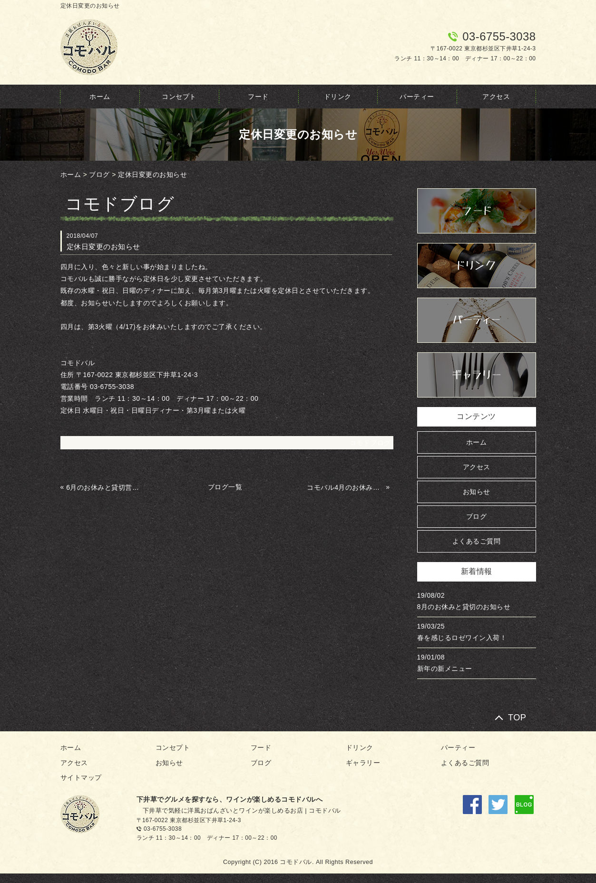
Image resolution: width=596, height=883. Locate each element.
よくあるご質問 (476, 541)
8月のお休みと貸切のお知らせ (464, 607)
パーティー (417, 96)
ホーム (99, 96)
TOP (517, 717)
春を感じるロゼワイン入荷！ (462, 637)
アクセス (496, 96)
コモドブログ (370, 442)
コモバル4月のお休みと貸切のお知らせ (345, 487)
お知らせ (476, 491)
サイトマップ (81, 777)
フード (258, 96)
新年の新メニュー (444, 668)
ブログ (99, 174)
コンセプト (179, 96)
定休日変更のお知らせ (152, 174)
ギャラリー (363, 763)
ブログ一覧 (225, 487)
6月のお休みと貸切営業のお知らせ (104, 487)
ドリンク (338, 96)
